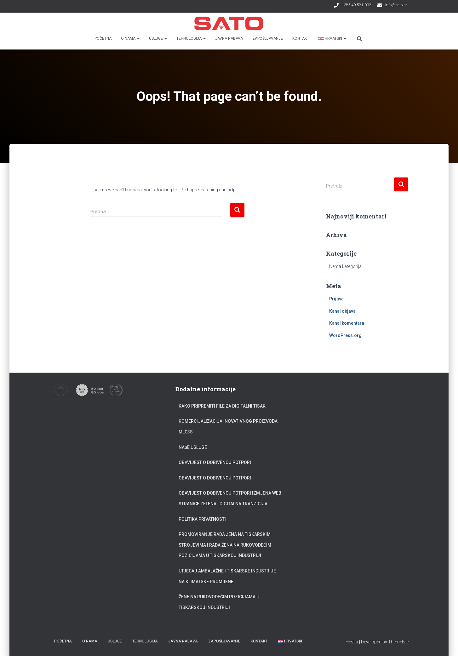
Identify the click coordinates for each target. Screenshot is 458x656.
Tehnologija (191, 38)
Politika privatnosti (202, 519)
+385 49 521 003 (356, 5)
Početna (103, 38)
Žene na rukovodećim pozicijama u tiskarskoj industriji (219, 602)
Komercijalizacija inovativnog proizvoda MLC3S (228, 426)
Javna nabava (229, 38)
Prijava (336, 298)
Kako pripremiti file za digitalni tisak (222, 406)
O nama (130, 38)
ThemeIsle (398, 641)
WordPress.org (345, 335)
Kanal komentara (346, 323)
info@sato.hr (396, 5)
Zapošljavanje (267, 38)
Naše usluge (193, 447)
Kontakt (300, 38)
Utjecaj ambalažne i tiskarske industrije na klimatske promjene (227, 576)
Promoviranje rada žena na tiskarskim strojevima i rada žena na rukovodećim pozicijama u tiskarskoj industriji (225, 545)
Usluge (158, 38)
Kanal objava (342, 311)
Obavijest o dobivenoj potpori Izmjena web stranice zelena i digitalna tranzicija (230, 498)
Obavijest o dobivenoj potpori (215, 462)
